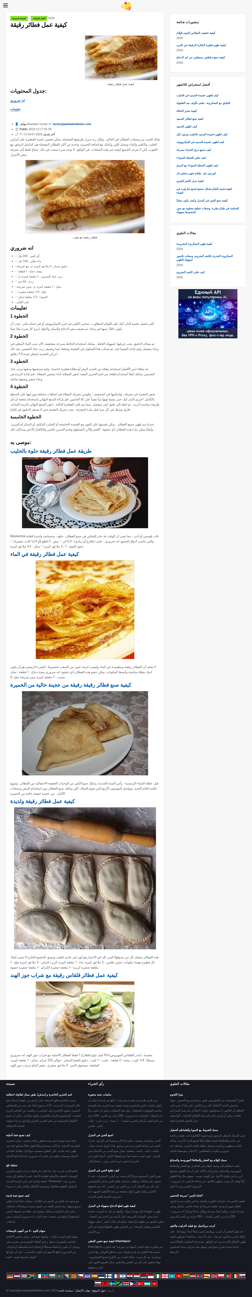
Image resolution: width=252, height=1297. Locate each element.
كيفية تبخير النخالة (186, 110)
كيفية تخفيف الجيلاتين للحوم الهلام (195, 32)
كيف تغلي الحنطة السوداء (191, 157)
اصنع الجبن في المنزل (100, 1135)
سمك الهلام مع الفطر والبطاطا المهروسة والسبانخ (198, 1160)
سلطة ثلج (12, 1165)
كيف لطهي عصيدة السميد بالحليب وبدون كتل (202, 134)
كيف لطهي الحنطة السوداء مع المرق (197, 165)
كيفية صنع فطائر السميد (190, 118)
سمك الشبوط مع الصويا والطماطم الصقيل (194, 1130)
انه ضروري (17, 100)
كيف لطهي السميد (186, 126)
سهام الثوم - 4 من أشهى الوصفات (25, 1230)
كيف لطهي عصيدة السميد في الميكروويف (200, 142)
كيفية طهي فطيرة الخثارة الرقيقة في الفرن (201, 45)
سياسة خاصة (65, 1290)
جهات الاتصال (82, 1290)
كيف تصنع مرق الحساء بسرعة (193, 149)
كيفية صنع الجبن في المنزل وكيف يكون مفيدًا (202, 200)
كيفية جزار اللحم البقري (190, 181)
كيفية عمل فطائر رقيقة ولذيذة (42, 801)
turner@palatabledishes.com (72, 124)
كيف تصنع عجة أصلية (18, 1135)
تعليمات (15, 109)
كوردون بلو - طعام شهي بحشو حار (196, 173)
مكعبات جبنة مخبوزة (99, 1094)
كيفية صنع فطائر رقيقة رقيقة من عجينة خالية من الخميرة (70, 685)
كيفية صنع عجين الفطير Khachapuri (109, 1241)
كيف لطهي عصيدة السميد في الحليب (197, 95)
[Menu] (5, 5)
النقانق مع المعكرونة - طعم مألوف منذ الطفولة (203, 103)
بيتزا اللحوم (176, 1094)
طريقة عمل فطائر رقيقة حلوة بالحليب (51, 451)
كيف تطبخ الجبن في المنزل (103, 1170)
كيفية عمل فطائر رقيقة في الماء (44, 554)
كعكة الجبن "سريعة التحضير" (187, 1195)
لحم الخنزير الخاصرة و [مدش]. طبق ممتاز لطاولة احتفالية (39, 1094)
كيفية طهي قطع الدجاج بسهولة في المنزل (112, 1205)
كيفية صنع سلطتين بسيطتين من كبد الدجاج (200, 57)
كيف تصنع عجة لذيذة (18, 1195)
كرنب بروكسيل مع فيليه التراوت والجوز (192, 1225)
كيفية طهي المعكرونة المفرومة (194, 243)
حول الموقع (98, 1290)
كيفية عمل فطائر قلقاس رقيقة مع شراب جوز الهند (64, 975)
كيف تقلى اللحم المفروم (190, 272)
